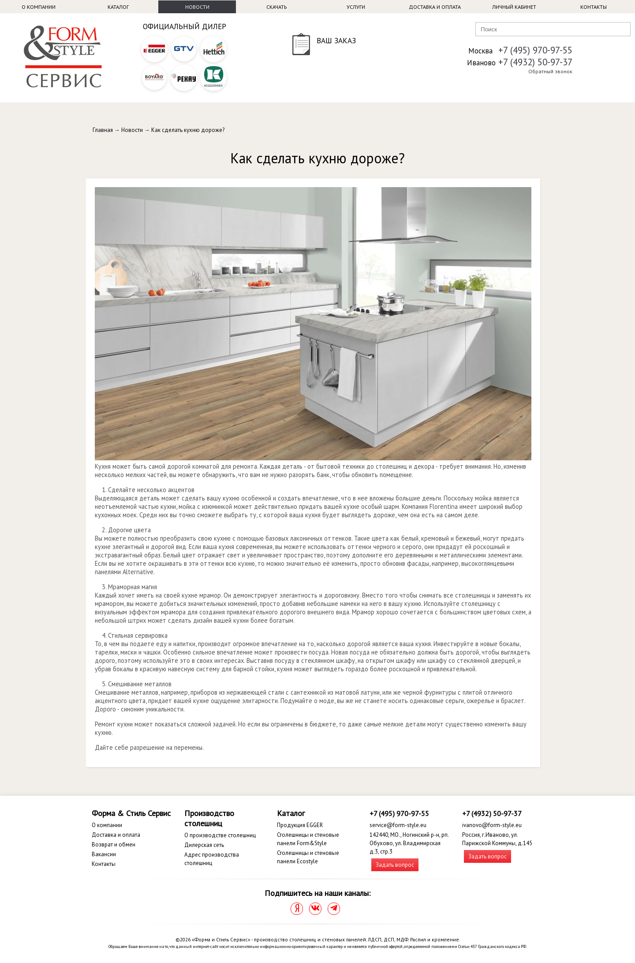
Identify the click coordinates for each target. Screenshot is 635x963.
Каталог (118, 7)
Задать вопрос (395, 865)
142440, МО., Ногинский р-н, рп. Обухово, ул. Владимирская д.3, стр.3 (409, 843)
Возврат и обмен (113, 844)
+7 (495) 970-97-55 (535, 50)
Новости (197, 7)
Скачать (276, 7)
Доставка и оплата (435, 7)
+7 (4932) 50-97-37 (535, 62)
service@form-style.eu (398, 825)
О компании (39, 7)
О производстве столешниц (220, 835)
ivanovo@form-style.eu (492, 825)
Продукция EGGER (300, 825)
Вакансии (104, 854)
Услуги (356, 7)
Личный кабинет (514, 7)
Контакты (593, 7)
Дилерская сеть (204, 845)
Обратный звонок (550, 71)
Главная (103, 130)
